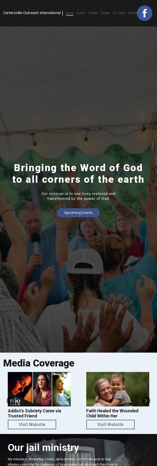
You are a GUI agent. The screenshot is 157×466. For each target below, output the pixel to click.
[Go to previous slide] (11, 400)
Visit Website (32, 424)
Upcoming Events (78, 212)
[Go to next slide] (146, 400)
